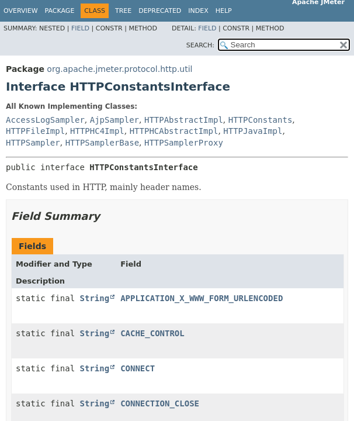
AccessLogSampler (45, 120)
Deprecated (159, 11)
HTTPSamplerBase (102, 142)
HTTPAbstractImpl (183, 120)
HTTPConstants (260, 120)
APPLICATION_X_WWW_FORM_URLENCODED (201, 298)
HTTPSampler (33, 142)
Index (198, 11)
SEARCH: (200, 45)
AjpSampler (114, 120)
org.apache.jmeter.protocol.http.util (119, 69)
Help (224, 11)
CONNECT (137, 368)
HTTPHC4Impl (97, 131)
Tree (123, 11)
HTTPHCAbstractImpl (174, 131)
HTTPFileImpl (35, 131)
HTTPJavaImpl (252, 131)
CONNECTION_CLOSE (159, 403)
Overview (21, 11)
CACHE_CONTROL (152, 333)
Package (60, 11)
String (95, 298)
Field (80, 28)
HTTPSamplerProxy (183, 142)
